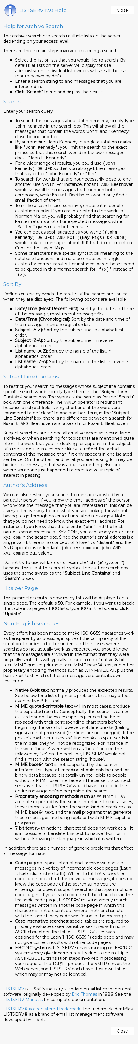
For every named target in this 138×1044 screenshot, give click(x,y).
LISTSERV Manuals (23, 1004)
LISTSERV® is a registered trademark (41, 1014)
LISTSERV (13, 994)
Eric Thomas (84, 999)
